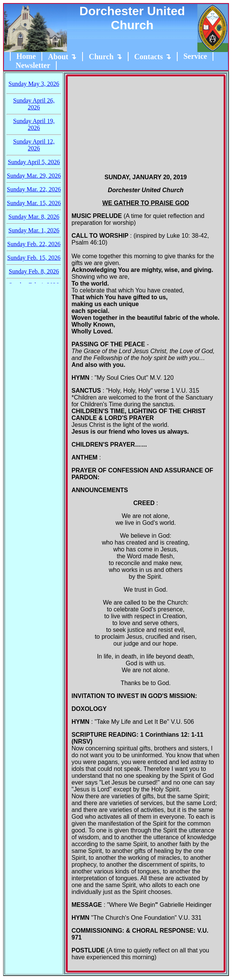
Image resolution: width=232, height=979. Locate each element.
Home (26, 56)
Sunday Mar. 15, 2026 (34, 203)
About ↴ (62, 56)
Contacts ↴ (153, 56)
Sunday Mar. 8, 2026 (33, 216)
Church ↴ (105, 56)
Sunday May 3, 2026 (33, 84)
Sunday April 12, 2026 (34, 145)
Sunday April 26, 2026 (34, 104)
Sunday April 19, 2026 (34, 124)
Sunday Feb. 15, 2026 (33, 257)
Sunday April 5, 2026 (34, 162)
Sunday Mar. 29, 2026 (34, 175)
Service (195, 56)
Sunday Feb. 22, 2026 (33, 244)
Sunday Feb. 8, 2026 (34, 271)
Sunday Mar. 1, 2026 (33, 230)
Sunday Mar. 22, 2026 (34, 189)
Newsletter (33, 65)
